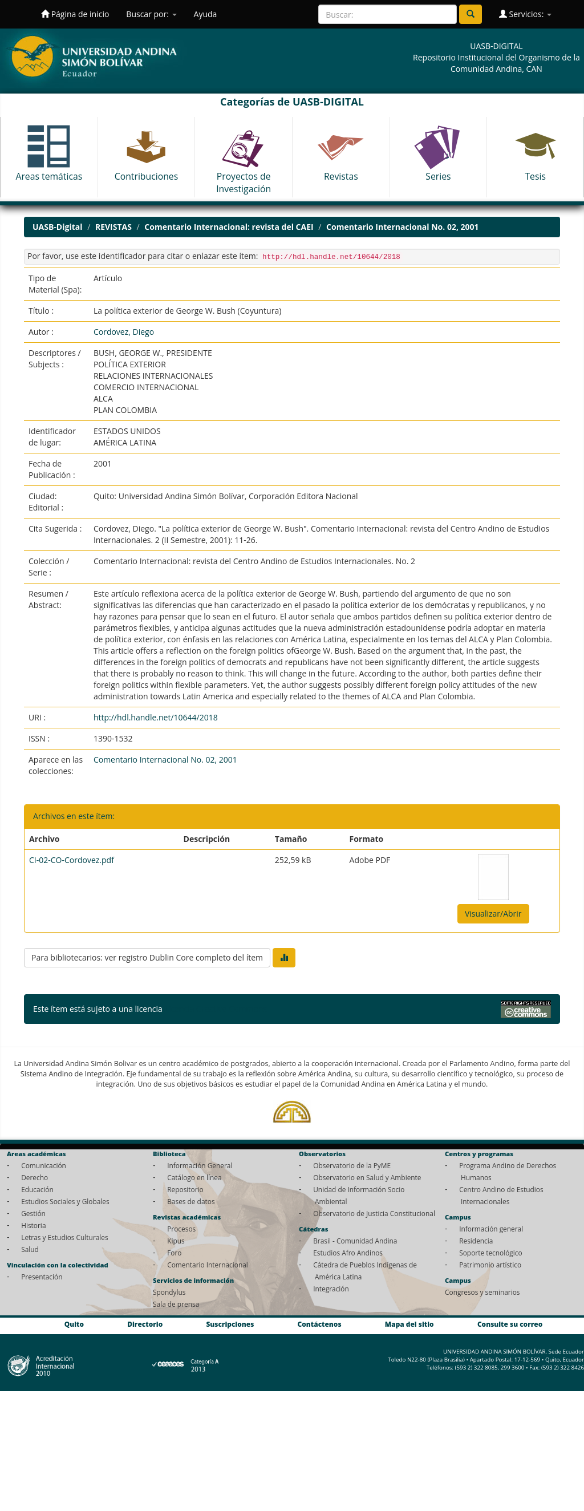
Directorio (145, 1323)
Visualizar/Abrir (493, 913)
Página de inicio (75, 14)
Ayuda (205, 14)
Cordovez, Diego (124, 331)
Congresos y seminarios (482, 1292)
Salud (30, 1249)
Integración (331, 1288)
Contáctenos (320, 1323)
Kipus (176, 1240)
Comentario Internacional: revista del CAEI (228, 226)
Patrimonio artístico (490, 1264)
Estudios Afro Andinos (348, 1252)
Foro (174, 1252)
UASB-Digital (58, 226)
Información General (199, 1165)
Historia (33, 1225)
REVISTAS (113, 226)
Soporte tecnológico (490, 1252)
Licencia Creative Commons (215, 1008)
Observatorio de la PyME (352, 1165)
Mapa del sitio (409, 1323)
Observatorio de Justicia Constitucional (374, 1213)
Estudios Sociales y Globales (65, 1201)
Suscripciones (230, 1323)
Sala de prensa (176, 1304)
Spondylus (169, 1292)
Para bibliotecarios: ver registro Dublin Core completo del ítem (147, 957)
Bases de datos (190, 1201)
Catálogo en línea (194, 1177)
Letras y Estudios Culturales (64, 1237)
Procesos (181, 1228)
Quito (74, 1323)
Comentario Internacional (207, 1264)
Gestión (33, 1213)
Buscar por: (151, 14)
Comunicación (43, 1165)
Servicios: (525, 14)
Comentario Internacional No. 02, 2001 (402, 226)
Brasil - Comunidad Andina (355, 1240)
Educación (37, 1189)
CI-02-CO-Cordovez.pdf (71, 859)
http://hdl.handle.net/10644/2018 (156, 717)
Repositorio (185, 1189)
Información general (491, 1228)
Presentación (41, 1276)
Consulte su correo (509, 1323)
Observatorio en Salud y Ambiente (367, 1177)
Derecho (34, 1177)
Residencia (476, 1240)
